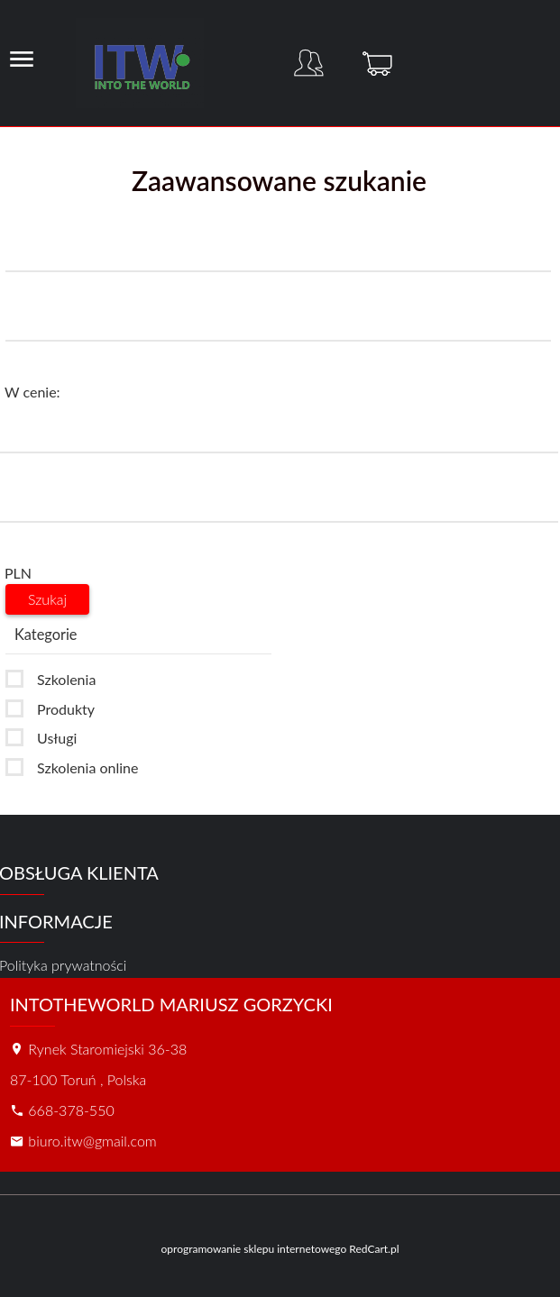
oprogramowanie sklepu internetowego (253, 1249)
